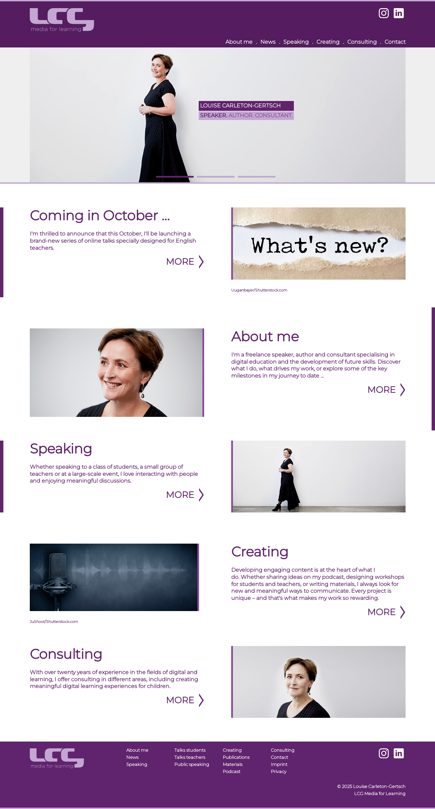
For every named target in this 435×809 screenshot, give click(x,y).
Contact (395, 42)
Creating (328, 42)
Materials (232, 764)
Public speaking (191, 764)
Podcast (231, 771)
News (268, 42)
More (180, 261)
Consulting (362, 42)
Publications (236, 757)
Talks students (189, 750)
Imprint (279, 764)
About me (239, 42)
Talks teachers (189, 757)
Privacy (278, 771)
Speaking (296, 42)
